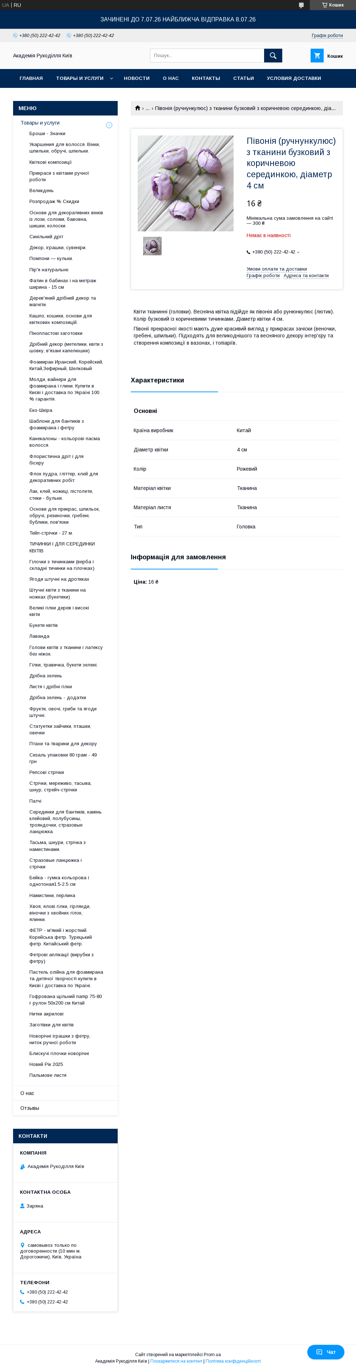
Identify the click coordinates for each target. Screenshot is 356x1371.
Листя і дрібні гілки (50, 686)
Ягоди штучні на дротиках (59, 579)
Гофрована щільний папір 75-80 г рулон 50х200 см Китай (65, 1000)
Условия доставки (294, 78)
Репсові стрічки (46, 772)
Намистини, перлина (52, 895)
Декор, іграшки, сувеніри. (57, 247)
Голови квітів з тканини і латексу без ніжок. (66, 651)
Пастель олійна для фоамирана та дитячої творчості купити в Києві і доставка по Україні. (66, 978)
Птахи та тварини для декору (63, 743)
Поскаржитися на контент (176, 1361)
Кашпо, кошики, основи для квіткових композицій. (60, 319)
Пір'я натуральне (48, 269)
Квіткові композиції (50, 162)
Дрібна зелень (45, 675)
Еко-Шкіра (40, 410)
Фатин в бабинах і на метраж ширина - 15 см (62, 284)
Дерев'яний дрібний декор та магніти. (62, 301)
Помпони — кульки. (51, 258)
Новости (137, 78)
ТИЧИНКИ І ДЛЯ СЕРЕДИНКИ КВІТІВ (62, 547)
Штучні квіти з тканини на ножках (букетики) (57, 593)
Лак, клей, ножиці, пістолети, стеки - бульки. (61, 494)
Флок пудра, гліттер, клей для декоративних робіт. (63, 477)
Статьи (243, 78)
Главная (31, 78)
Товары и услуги (80, 78)
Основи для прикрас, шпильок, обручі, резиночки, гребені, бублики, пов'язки (64, 515)
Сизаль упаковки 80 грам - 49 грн (63, 758)
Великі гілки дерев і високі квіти (59, 611)
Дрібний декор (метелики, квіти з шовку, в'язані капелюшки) (66, 347)
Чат (326, 1352)
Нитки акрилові (46, 1014)
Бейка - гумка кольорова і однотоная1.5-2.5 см (59, 881)
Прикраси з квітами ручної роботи (59, 176)
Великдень (41, 190)
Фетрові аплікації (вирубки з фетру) (61, 958)
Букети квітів (43, 625)
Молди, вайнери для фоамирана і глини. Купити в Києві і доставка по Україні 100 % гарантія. (64, 389)
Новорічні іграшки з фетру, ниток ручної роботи (59, 1039)
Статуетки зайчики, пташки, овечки (60, 729)
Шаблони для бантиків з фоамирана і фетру (56, 424)
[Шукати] (273, 55)
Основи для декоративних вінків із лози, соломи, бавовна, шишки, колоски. (66, 219)
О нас (171, 78)
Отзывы (29, 1108)
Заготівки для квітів (51, 1024)
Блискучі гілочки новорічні (59, 1053)
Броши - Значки (47, 133)
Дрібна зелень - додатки (57, 697)
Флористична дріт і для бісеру (56, 460)
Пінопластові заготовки (55, 333)
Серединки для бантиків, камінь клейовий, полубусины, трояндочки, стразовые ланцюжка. (65, 822)
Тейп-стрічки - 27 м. (51, 533)
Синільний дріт (46, 236)
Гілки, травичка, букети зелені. (63, 665)
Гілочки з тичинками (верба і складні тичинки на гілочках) (61, 565)
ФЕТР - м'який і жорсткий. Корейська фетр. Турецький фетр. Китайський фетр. (60, 937)
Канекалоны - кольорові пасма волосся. (64, 442)
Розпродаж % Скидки (54, 201)
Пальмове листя (47, 1075)
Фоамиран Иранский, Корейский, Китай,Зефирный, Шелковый (66, 365)
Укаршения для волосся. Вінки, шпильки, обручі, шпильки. (64, 148)
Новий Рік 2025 (46, 1064)
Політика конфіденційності (233, 1361)
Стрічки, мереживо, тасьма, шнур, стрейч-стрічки (60, 786)
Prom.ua (212, 1354)
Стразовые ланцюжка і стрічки (55, 863)
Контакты (206, 78)
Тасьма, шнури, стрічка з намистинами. (57, 846)
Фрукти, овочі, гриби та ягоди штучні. (63, 712)
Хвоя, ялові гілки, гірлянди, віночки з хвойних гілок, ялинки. (59, 913)
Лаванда (39, 636)
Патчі (35, 801)
